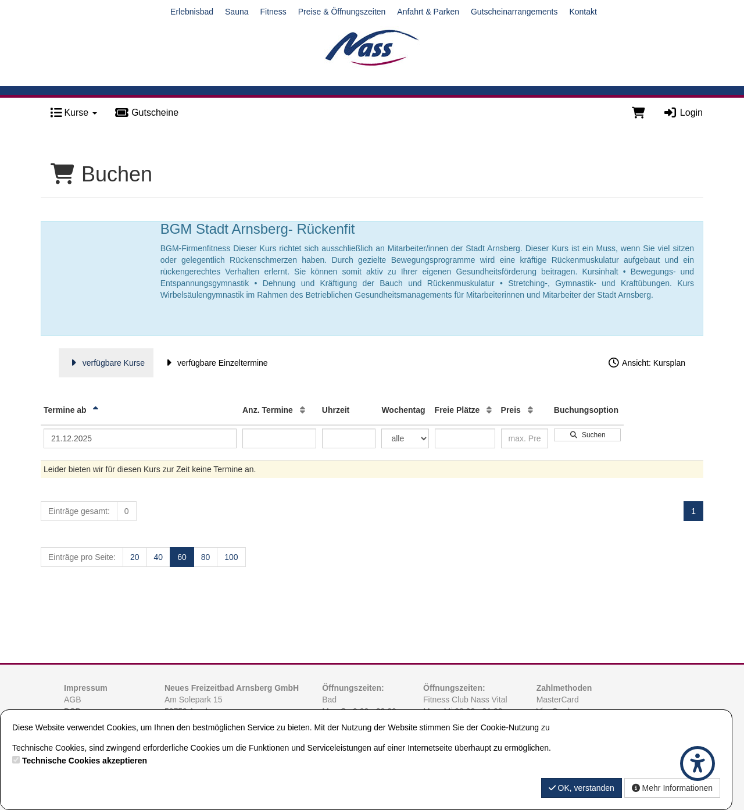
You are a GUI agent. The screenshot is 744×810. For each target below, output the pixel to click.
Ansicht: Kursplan (646, 362)
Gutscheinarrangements (514, 11)
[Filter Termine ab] (140, 438)
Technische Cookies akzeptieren (84, 760)
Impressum (86, 688)
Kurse (73, 112)
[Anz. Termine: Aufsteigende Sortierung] (302, 410)
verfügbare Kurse (106, 362)
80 (205, 557)
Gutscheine (146, 112)
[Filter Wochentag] (404, 438)
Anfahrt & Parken (428, 11)
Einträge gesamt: (79, 511)
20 (135, 557)
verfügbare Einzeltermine (214, 362)
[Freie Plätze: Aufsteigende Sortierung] (489, 410)
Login (683, 112)
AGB (72, 699)
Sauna (236, 11)
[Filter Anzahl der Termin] (279, 438)
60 (182, 557)
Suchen (587, 435)
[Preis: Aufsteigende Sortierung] (530, 410)
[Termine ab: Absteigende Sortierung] (95, 410)
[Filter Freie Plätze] (465, 438)
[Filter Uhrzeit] (349, 438)
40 (158, 557)
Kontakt (582, 11)
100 (231, 557)
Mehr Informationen (672, 788)
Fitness (273, 11)
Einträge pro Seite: (82, 557)
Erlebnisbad (191, 11)
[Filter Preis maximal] (524, 438)
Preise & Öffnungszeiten (342, 11)
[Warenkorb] (638, 112)
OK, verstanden (581, 788)
